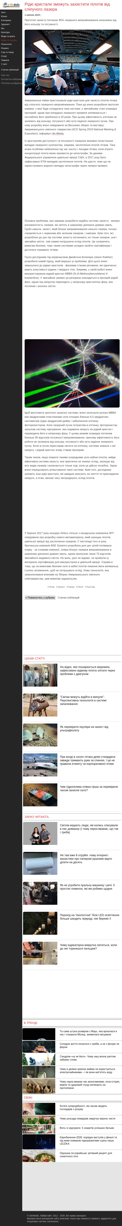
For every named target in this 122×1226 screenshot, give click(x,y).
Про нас (5, 75)
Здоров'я (5, 24)
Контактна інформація (12, 79)
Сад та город (7, 52)
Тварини (5, 60)
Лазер (71, 587)
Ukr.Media (58, 133)
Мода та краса (8, 36)
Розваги (5, 48)
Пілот (80, 587)
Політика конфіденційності (14, 83)
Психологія (6, 44)
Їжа (2, 28)
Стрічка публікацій (68, 597)
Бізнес (4, 16)
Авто (3, 12)
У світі (4, 64)
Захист (61, 587)
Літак (51, 587)
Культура (5, 32)
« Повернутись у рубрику (40, 597)
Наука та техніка (9, 40)
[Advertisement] (72, 193)
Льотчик (91, 587)
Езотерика (6, 20)
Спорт (4, 56)
